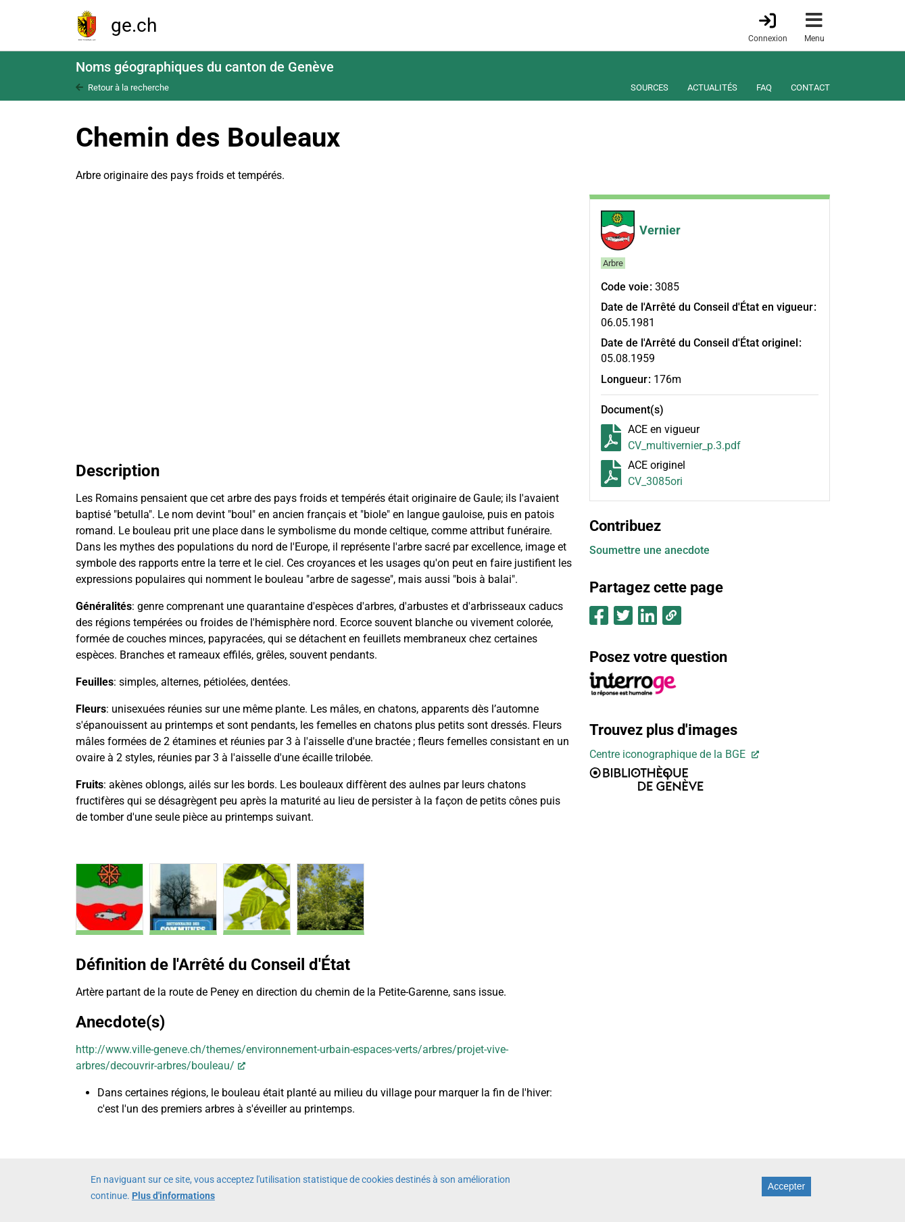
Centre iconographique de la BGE (668, 754)
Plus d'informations (173, 1195)
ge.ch (134, 25)
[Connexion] (767, 26)
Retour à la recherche (128, 87)
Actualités (712, 87)
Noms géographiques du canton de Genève (205, 67)
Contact (810, 87)
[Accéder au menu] (814, 25)
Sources (649, 87)
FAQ (764, 87)
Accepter (786, 1186)
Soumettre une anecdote (649, 550)
